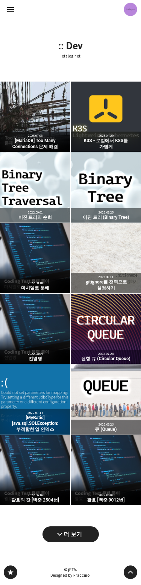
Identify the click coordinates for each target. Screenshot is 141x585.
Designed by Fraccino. (70, 575)
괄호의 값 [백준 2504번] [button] (35, 470)
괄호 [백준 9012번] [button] (106, 470)
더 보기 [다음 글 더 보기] (73, 534)
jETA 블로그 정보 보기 (130, 9)
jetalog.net (70, 56)
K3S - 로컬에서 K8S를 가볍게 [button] (106, 117)
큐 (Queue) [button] (106, 399)
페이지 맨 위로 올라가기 (130, 572)
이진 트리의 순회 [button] (35, 187)
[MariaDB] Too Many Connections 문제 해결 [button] (35, 117)
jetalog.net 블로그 (11, 572)
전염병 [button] (35, 329)
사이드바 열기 (11, 9)
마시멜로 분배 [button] (35, 258)
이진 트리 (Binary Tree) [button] (106, 187)
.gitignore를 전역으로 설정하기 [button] (106, 258)
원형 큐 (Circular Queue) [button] (106, 329)
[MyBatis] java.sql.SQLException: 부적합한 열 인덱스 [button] (35, 399)
